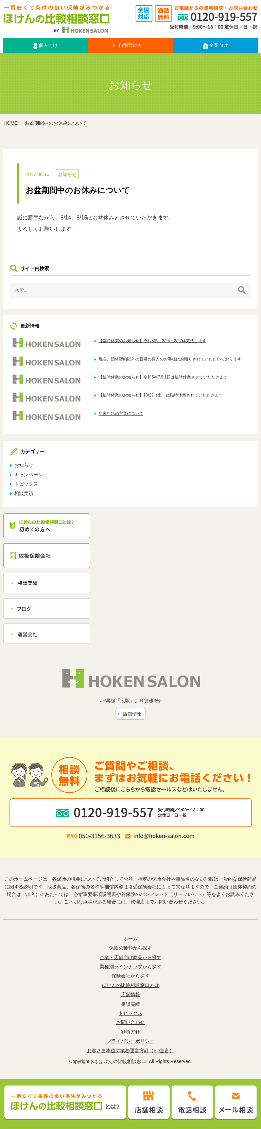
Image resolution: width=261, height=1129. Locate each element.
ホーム (130, 938)
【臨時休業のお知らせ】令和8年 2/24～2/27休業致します (152, 340)
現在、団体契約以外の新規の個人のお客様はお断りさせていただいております (170, 359)
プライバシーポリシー (130, 1041)
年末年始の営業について (121, 413)
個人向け (45, 45)
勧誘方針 (130, 1032)
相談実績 (23, 493)
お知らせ (67, 174)
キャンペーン (28, 474)
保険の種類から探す (130, 948)
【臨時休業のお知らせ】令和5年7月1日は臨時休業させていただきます (163, 377)
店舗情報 (132, 714)
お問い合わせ (130, 1022)
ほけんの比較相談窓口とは (130, 985)
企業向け (215, 45)
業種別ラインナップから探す (130, 966)
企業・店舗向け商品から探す (130, 957)
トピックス (26, 484)
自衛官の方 (130, 45)
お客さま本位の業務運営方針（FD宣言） (130, 1050)
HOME (10, 123)
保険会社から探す (130, 975)
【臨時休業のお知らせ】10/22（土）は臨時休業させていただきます (161, 395)
